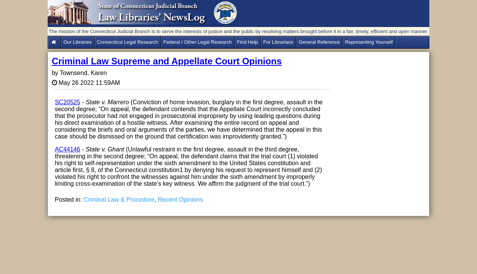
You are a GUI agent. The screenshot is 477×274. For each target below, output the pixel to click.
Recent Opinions (180, 199)
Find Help (247, 42)
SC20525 (67, 102)
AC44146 (67, 149)
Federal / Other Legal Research (198, 42)
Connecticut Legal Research (127, 42)
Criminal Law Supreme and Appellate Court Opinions (167, 61)
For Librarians (278, 42)
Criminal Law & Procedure (119, 199)
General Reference (319, 42)
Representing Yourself (369, 42)
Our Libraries (77, 42)
